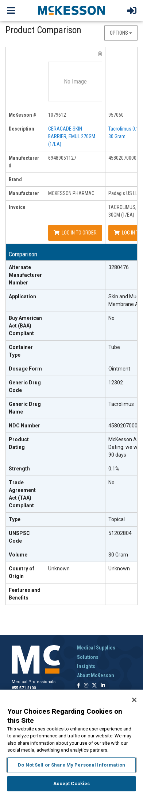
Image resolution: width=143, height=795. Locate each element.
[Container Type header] (25, 351)
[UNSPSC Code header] (25, 537)
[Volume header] (25, 555)
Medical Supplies (96, 648)
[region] (71, 742)
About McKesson (95, 675)
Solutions (87, 657)
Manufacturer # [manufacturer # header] (24, 161)
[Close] (134, 700)
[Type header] (25, 520)
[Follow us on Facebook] (78, 685)
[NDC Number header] (25, 426)
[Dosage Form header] (25, 369)
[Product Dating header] (25, 447)
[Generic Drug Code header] (25, 387)
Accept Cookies (71, 783)
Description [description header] (21, 129)
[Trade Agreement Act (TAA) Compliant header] (25, 494)
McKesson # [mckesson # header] (22, 115)
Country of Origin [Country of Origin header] (21, 572)
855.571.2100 (24, 688)
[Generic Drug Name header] (25, 408)
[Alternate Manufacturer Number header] (25, 275)
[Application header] (25, 300)
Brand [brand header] (15, 179)
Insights (86, 666)
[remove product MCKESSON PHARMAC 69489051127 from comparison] (100, 54)
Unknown (59, 568)
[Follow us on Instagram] (86, 685)
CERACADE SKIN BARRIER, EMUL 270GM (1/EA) (71, 136)
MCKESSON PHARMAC (71, 193)
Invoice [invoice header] (17, 207)
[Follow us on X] (94, 685)
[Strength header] (25, 469)
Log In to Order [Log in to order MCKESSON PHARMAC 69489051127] (75, 233)
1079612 (57, 115)
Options (121, 33)
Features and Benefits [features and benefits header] (24, 594)
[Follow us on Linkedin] (103, 685)
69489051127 (62, 158)
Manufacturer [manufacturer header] (24, 193)
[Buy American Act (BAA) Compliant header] (25, 326)
